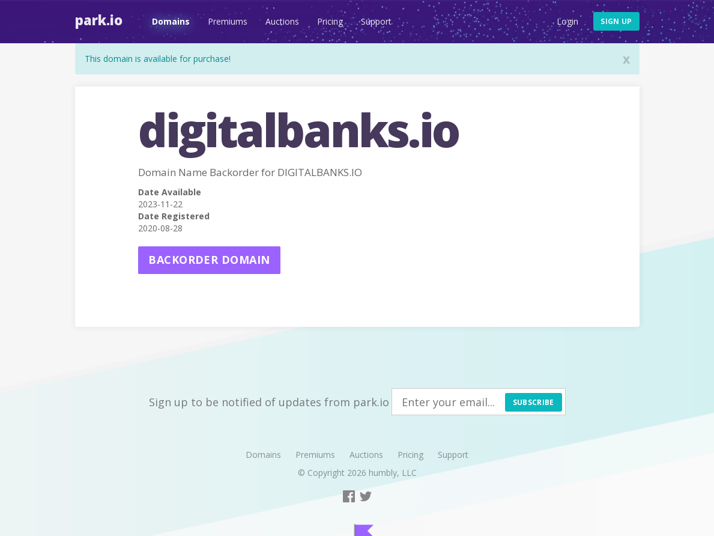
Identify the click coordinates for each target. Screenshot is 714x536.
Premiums (227, 21)
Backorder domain (209, 259)
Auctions (282, 21)
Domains (171, 21)
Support (376, 21)
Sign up (616, 21)
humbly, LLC (393, 472)
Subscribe (533, 402)
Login (567, 21)
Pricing (330, 21)
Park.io (99, 20)
